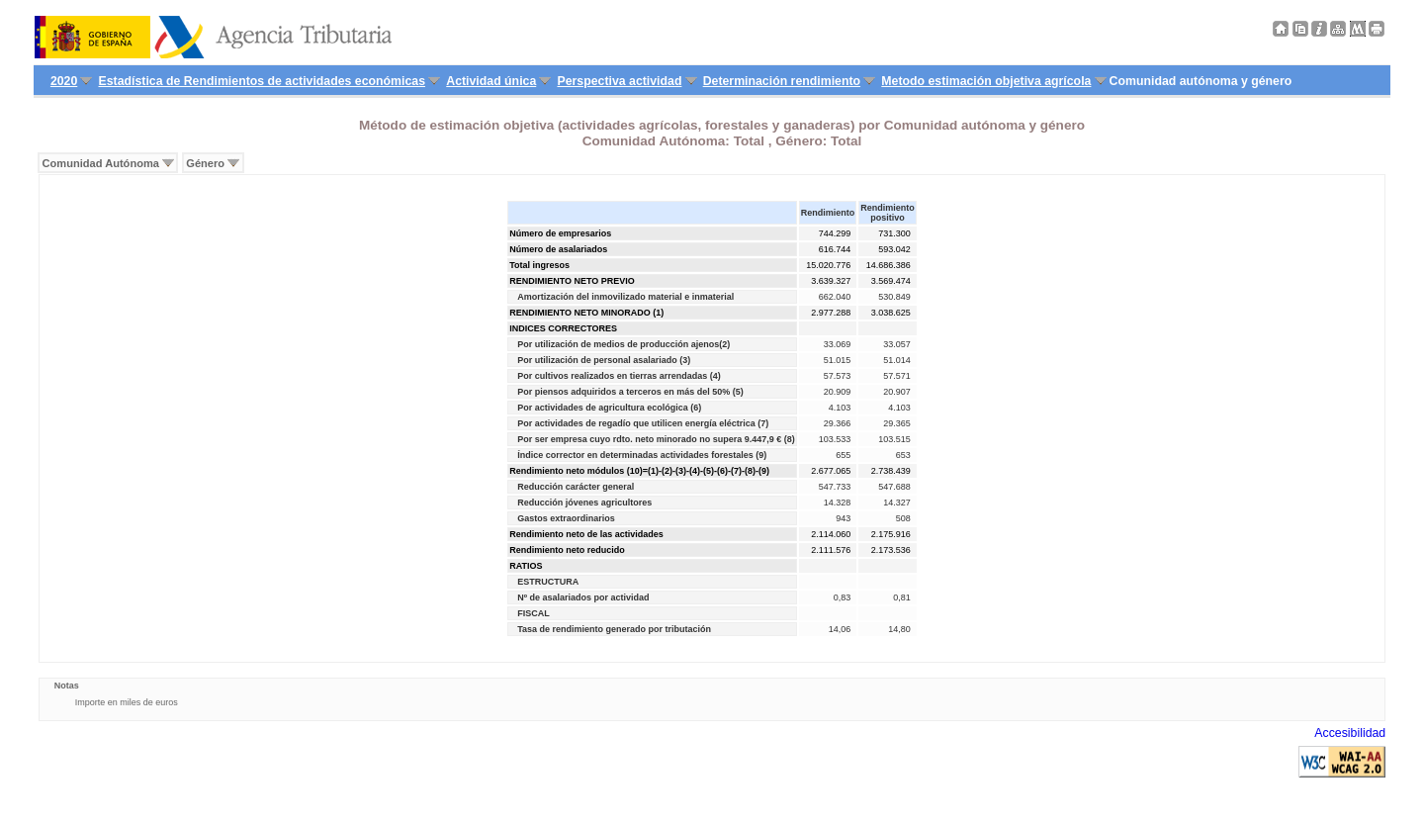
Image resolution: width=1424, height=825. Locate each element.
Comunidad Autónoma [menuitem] (101, 163)
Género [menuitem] (205, 163)
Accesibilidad (1349, 733)
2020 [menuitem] (63, 81)
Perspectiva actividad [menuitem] (619, 81)
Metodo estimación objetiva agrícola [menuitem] (986, 81)
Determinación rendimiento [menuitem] (781, 81)
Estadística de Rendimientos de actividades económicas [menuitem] (262, 81)
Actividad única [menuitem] (491, 81)
